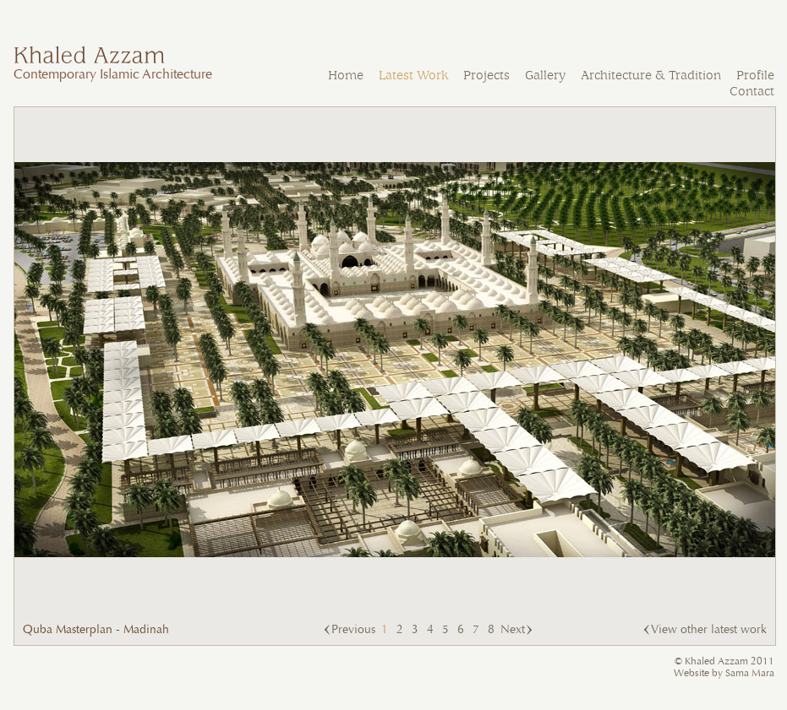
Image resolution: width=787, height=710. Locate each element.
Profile (755, 76)
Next (512, 629)
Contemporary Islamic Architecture (113, 67)
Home (345, 76)
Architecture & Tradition (651, 76)
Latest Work (413, 76)
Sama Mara (749, 673)
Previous (353, 629)
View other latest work (709, 629)
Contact (752, 92)
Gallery (545, 76)
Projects (486, 76)
